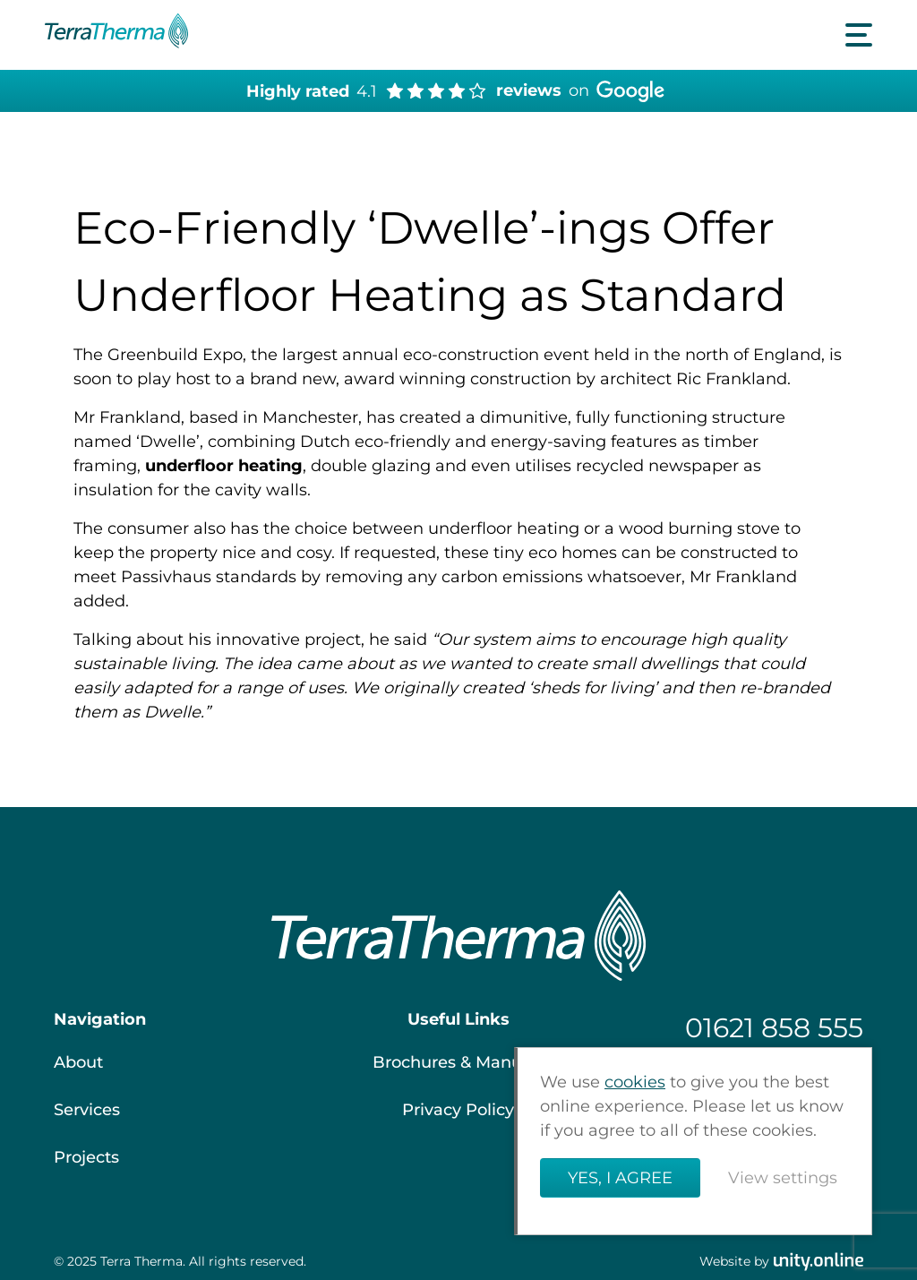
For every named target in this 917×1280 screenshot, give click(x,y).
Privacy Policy (458, 1110)
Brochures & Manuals (458, 1062)
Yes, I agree (620, 1178)
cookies (634, 1082)
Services (87, 1110)
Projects (86, 1157)
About (78, 1062)
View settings (782, 1178)
